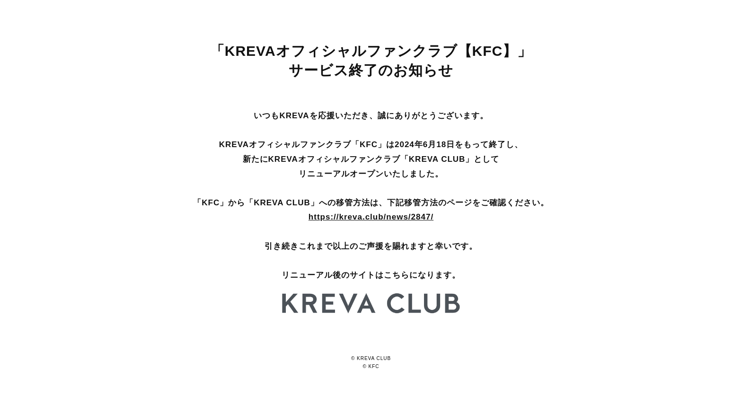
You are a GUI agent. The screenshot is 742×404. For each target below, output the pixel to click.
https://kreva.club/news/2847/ (371, 216)
